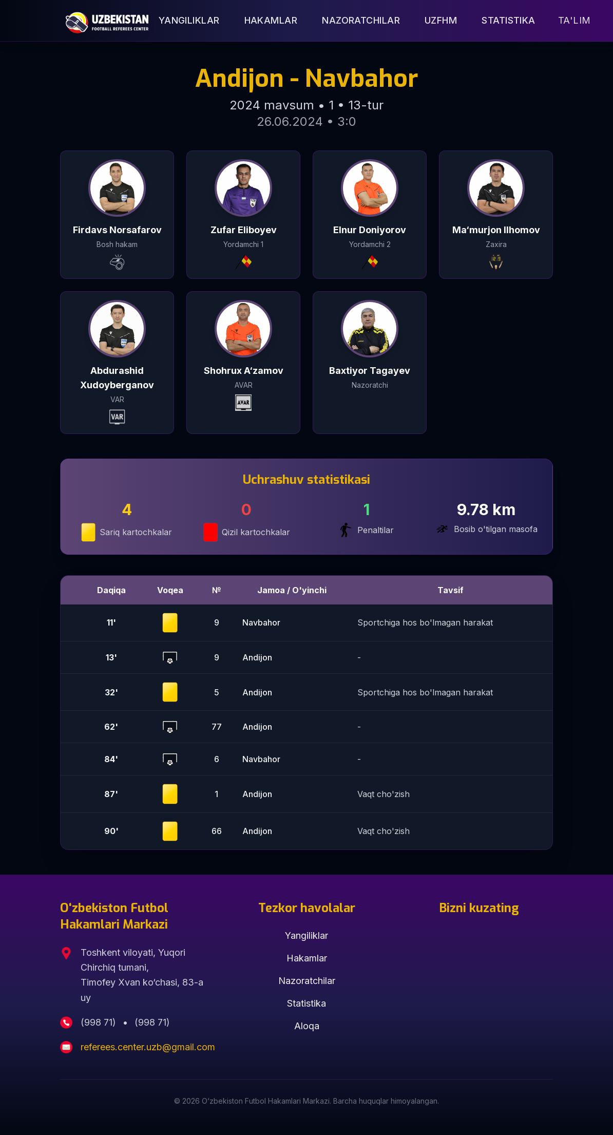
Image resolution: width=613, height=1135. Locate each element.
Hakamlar (271, 20)
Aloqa (306, 1025)
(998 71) (100, 1022)
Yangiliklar (189, 20)
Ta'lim (574, 20)
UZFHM (441, 20)
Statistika (508, 20)
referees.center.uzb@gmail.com (148, 1047)
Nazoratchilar (361, 20)
